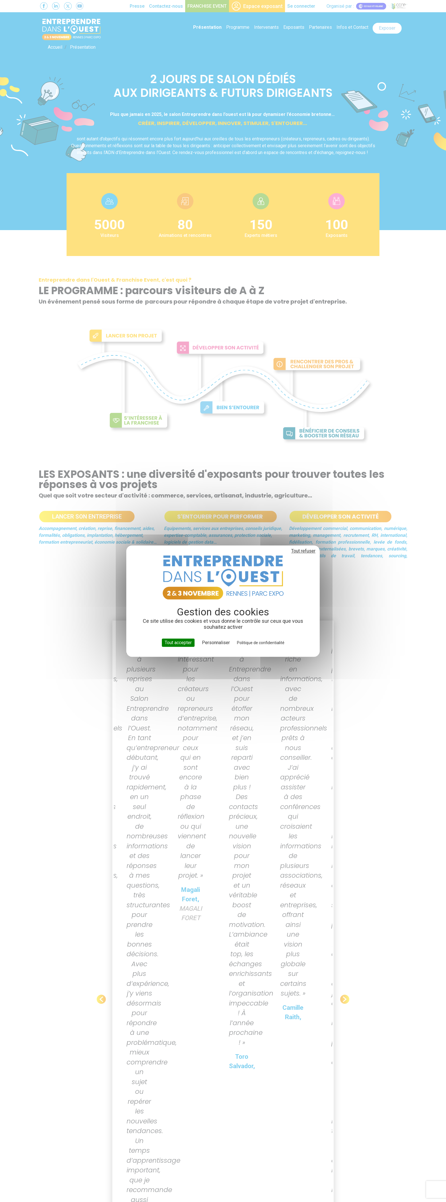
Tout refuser (303, 551)
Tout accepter (178, 642)
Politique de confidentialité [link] (260, 642)
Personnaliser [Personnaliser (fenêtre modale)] (216, 642)
